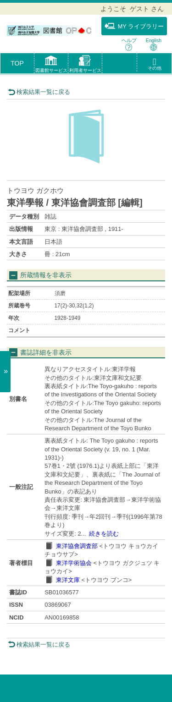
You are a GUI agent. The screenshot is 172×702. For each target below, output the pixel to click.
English (153, 44)
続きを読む (104, 533)
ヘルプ (129, 44)
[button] (51, 65)
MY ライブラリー (134, 26)
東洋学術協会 (74, 562)
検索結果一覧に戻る (39, 91)
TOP (17, 63)
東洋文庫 (68, 579)
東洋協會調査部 (77, 546)
